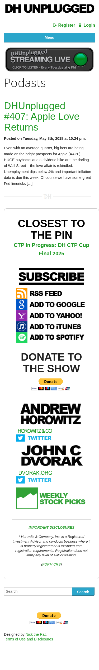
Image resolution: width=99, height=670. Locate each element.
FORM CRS (51, 564)
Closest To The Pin (51, 229)
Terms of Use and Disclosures (28, 639)
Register (66, 25)
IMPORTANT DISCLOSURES (51, 527)
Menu (49, 37)
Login (89, 25)
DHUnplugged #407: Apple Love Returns (41, 116)
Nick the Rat (36, 634)
